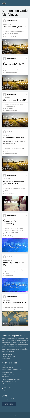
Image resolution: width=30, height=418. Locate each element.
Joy (10, 150)
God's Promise (15, 232)
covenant (7, 188)
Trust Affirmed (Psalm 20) (14, 64)
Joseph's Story (9, 235)
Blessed (7, 307)
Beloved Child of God (10, 228)
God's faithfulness (18, 31)
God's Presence (9, 33)
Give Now (9, 404)
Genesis (7, 234)
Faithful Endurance (10, 193)
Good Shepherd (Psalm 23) (14, 26)
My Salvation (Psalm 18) (13, 138)
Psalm (6, 35)
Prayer (21, 69)
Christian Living (9, 31)
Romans (11, 108)
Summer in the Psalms (11, 36)
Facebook (4, 391)
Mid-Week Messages (10, 309)
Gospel (16, 33)
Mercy (6, 190)
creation (7, 104)
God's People (15, 230)
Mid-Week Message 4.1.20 (14, 302)
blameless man (9, 148)
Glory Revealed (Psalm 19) (14, 100)
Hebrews (7, 192)
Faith (18, 228)
